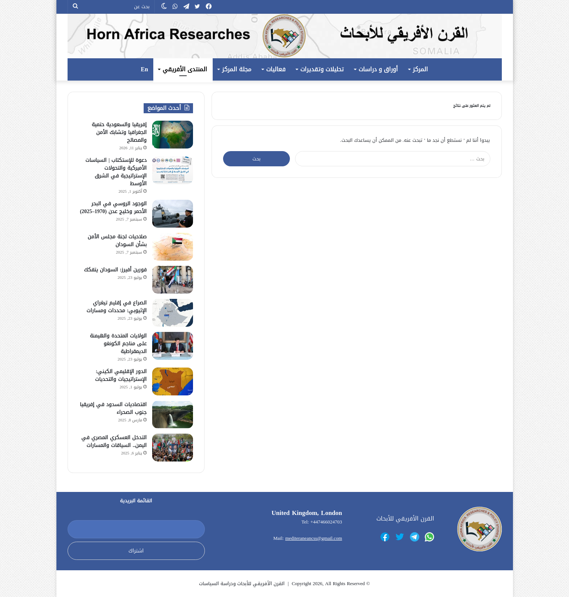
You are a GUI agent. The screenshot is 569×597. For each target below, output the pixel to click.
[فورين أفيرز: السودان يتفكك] (172, 280)
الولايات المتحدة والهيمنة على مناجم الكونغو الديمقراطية (118, 343)
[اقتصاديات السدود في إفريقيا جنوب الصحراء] (172, 414)
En (144, 69)
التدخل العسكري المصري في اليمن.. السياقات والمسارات (114, 441)
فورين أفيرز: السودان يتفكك (115, 270)
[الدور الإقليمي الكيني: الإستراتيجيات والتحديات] (172, 381)
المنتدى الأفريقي (185, 69)
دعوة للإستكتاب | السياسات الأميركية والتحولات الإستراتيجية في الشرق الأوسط (116, 172)
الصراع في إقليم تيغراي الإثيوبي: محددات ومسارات (116, 307)
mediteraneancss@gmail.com (313, 538)
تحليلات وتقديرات (322, 69)
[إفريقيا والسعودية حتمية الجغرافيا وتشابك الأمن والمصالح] (172, 135)
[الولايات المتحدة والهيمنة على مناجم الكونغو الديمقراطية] (172, 346)
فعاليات (275, 69)
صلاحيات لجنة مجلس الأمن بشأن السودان (117, 240)
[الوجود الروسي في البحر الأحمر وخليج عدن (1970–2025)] (172, 214)
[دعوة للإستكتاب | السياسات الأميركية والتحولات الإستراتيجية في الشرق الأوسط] (172, 170)
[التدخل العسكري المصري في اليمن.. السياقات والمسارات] (172, 447)
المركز (420, 69)
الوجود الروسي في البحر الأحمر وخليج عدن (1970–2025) (113, 207)
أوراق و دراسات (378, 69)
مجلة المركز (236, 69)
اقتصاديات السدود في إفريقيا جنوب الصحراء (113, 408)
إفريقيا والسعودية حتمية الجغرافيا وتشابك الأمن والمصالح (119, 132)
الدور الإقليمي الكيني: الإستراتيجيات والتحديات (121, 375)
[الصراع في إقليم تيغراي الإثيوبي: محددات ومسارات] (172, 313)
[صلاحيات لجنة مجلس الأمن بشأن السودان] (172, 247)
